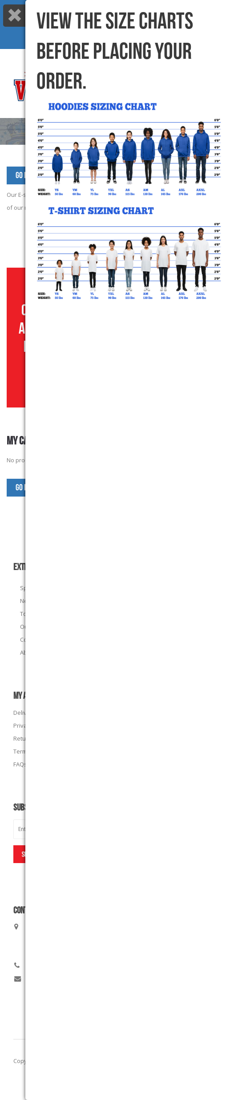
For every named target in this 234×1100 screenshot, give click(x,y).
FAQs (20, 764)
